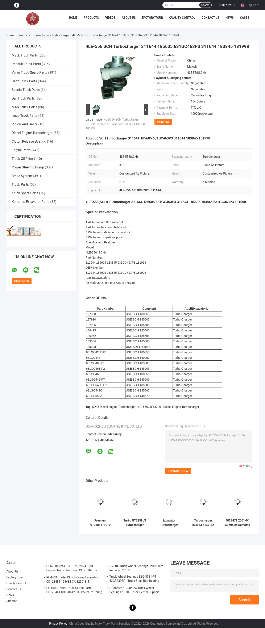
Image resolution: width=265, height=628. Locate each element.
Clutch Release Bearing (29, 141)
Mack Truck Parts (25, 55)
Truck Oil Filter (22, 159)
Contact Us (210, 17)
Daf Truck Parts (23, 98)
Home (73, 17)
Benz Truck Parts (24, 81)
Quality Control (182, 17)
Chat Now (225, 5)
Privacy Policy (58, 623)
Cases (244, 17)
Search (205, 5)
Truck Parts (20, 185)
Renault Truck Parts (26, 64)
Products (91, 17)
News (230, 17)
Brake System (22, 176)
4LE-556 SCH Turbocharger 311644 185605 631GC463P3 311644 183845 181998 (116, 124)
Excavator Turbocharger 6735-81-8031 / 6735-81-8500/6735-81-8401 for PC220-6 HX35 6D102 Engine (169, 523)
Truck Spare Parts (25, 193)
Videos (110, 17)
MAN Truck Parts (24, 107)
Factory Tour (152, 17)
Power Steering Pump (28, 167)
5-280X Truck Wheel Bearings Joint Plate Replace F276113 (136, 568)
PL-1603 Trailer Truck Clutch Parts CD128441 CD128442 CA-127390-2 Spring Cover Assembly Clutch (74, 590)
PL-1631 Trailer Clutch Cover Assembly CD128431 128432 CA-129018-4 (72, 579)
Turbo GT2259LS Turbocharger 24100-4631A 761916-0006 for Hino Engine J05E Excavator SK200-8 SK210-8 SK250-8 (134, 523)
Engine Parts (21, 150)
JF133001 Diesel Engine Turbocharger (174, 407)
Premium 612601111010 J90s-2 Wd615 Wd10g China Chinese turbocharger (100, 523)
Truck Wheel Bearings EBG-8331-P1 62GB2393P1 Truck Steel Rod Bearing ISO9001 (134, 579)
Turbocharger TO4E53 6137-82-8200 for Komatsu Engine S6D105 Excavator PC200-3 (203, 523)
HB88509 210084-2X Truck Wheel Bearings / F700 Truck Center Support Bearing (134, 590)
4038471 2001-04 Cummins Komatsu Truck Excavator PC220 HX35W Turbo (237, 523)
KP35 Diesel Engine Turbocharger (114, 407)
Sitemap (12, 601)
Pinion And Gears (25, 124)
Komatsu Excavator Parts (31, 202)
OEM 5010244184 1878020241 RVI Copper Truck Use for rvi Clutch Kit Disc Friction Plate (72, 568)
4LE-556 (142, 407)
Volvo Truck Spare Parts (29, 73)
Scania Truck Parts (26, 90)
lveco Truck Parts (25, 116)
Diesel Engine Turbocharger (51, 35)
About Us (129, 17)
